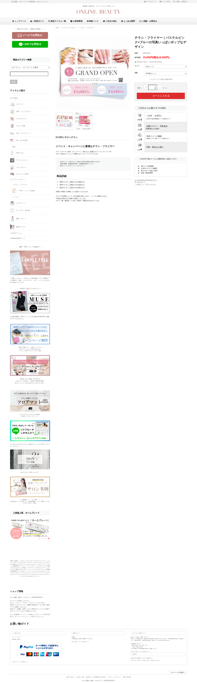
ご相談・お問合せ (148, 21)
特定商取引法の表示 (99, 677)
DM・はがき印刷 (18, 140)
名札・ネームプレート (20, 133)
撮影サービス (17, 227)
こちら (92, 196)
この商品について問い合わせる (145, 184)
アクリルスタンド (19, 160)
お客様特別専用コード (17, 238)
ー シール (15, 197)
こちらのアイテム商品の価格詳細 (161, 79)
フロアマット (17, 203)
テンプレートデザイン (68, 27)
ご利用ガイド (37, 21)
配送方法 (89, 677)
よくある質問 (128, 21)
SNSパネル (17, 153)
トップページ (19, 21)
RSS (124, 677)
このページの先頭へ (177, 672)
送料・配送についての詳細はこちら (80, 641)
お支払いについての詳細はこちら (20, 661)
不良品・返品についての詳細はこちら (140, 651)
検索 (14, 82)
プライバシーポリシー (114, 677)
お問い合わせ (70, 677)
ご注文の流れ (110, 21)
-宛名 (14, 147)
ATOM (129, 677)
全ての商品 (14, 98)
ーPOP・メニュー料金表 (23, 191)
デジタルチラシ (18, 119)
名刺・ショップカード (20, 111)
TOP (57, 27)
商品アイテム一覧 (57, 21)
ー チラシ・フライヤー (86, 27)
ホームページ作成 (19, 174)
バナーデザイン (18, 167)
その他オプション (16, 233)
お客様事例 (76, 21)
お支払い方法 (80, 677)
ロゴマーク (17, 104)
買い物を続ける (140, 182)
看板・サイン (17, 219)
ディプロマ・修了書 (20, 210)
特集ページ (93, 21)
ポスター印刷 (17, 126)
